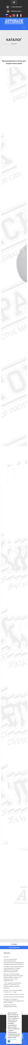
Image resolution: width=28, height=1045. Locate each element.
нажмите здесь (12, 1039)
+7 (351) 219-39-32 (16, 7)
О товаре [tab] (14, 944)
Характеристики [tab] (14, 947)
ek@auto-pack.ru (16, 11)
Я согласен (9, 1041)
